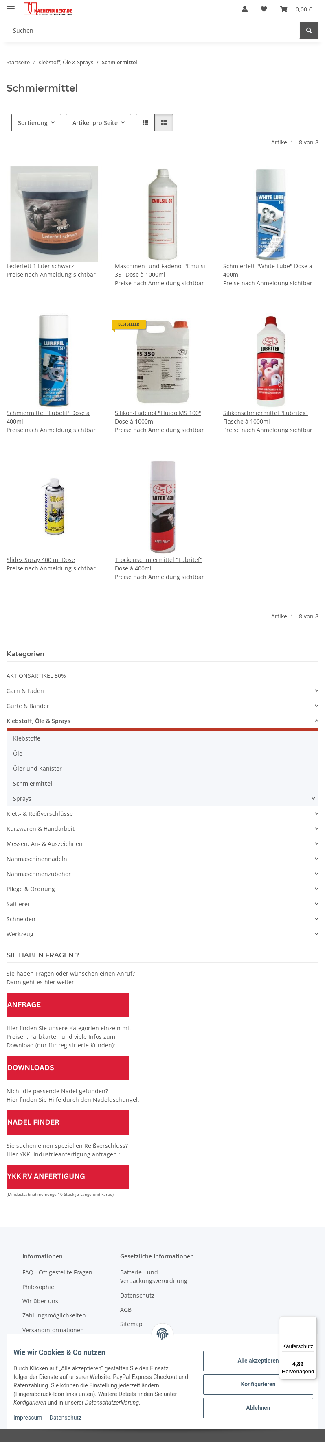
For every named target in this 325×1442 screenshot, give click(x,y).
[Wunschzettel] (264, 9)
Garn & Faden (25, 691)
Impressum (34, 1417)
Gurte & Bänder (28, 706)
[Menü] (312, 1321)
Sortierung (33, 123)
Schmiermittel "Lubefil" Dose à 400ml (48, 417)
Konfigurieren (251, 1380)
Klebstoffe (26, 738)
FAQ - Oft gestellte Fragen (57, 1272)
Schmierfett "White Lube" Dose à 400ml (267, 270)
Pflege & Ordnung (31, 889)
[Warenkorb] (296, 9)
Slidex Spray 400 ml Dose (41, 560)
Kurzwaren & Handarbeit (41, 828)
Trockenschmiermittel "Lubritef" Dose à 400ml (158, 564)
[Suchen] (153, 30)
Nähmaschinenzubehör (39, 874)
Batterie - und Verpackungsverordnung (153, 1276)
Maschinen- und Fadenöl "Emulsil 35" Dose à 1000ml (161, 270)
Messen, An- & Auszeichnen (45, 844)
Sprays (22, 798)
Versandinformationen (53, 1330)
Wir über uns (40, 1301)
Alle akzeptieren (251, 1356)
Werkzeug (20, 934)
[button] (244, 9)
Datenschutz (72, 1417)
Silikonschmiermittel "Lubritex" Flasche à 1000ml (265, 417)
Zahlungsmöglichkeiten (54, 1315)
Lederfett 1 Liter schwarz (40, 266)
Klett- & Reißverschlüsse (40, 813)
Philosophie (38, 1287)
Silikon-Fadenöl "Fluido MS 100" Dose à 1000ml (158, 417)
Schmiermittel (32, 783)
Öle (17, 753)
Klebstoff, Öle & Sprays (38, 721)
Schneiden (21, 919)
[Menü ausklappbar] (11, 5)
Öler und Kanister (37, 768)
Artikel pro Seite (95, 123)
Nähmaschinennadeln (37, 859)
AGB (126, 1309)
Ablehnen (251, 1403)
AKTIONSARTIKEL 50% (36, 675)
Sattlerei (18, 904)
